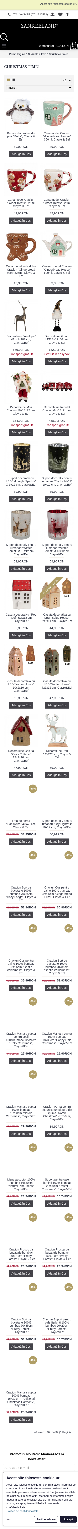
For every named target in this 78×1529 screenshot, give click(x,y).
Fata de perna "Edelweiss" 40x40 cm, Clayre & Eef (21, 824)
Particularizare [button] (46, 1519)
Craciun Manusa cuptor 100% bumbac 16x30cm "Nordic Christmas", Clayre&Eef (21, 1111)
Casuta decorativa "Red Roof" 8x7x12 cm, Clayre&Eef (21, 618)
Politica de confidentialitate (22, 1511)
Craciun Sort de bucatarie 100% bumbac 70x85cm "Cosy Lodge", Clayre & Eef (21, 894)
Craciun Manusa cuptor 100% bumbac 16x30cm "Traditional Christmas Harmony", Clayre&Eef (21, 1399)
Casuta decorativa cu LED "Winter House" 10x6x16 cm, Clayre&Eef (21, 686)
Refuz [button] (9, 1519)
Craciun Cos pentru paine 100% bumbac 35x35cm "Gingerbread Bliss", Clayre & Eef (57, 892)
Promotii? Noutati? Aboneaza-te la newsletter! (37, 1456)
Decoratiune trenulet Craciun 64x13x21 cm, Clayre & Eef (56, 410)
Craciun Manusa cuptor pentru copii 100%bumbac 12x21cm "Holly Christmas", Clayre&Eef (21, 1040)
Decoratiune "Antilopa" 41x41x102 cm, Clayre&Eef (21, 339)
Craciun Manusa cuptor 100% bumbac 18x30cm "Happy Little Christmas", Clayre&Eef (57, 1038)
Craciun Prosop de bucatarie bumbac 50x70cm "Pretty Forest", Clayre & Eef (21, 1254)
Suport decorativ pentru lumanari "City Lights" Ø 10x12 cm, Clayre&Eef (57, 481)
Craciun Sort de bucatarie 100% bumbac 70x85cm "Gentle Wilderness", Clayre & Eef (57, 967)
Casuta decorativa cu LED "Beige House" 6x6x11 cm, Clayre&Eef (57, 618)
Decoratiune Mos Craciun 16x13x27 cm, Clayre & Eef (21, 410)
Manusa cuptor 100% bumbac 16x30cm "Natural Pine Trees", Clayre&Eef (21, 1184)
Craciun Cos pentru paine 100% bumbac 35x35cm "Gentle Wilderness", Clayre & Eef (21, 967)
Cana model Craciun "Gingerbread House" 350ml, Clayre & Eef (57, 136)
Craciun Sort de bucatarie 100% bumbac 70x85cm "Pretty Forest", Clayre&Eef (21, 1326)
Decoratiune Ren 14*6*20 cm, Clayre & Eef (57, 754)
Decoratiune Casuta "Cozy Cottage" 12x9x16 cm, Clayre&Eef (21, 755)
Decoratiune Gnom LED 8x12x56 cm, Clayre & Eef (57, 339)
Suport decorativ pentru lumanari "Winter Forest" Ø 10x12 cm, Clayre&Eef (21, 549)
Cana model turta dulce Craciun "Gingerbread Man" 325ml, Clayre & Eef (21, 271)
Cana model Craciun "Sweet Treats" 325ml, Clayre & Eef (21, 203)
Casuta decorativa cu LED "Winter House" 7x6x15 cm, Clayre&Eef (57, 684)
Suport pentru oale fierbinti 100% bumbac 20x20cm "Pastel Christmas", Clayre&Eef (57, 1184)
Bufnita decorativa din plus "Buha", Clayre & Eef (21, 136)
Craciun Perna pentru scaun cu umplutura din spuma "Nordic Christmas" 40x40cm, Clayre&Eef (57, 1113)
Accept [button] (68, 1519)
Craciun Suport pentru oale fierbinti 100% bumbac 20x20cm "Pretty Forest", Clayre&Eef (57, 1326)
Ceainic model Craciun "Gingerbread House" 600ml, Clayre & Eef (57, 269)
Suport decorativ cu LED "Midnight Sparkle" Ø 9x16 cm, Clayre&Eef (21, 481)
